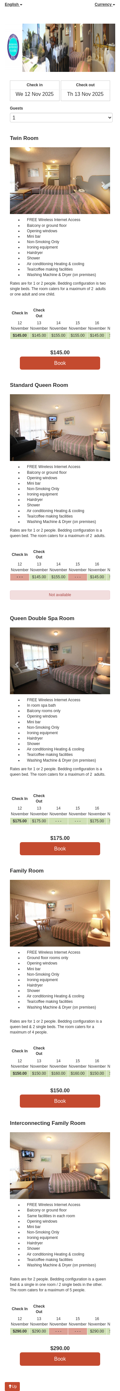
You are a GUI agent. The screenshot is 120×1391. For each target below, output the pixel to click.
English (13, 4)
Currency (105, 4)
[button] (17, 180)
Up (12, 1386)
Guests (16, 108)
